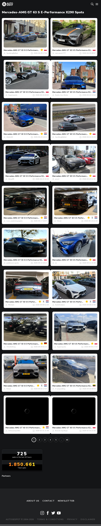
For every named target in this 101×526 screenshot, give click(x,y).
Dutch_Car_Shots (61, 95)
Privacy (72, 519)
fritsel (59, 221)
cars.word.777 (60, 53)
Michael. (11, 305)
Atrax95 (11, 179)
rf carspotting (60, 389)
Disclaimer (88, 519)
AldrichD (9, 137)
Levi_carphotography (14, 221)
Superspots (12, 95)
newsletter (66, 500)
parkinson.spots (12, 263)
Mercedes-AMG (10, 50)
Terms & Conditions (50, 519)
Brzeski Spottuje (61, 431)
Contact (48, 500)
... (61, 440)
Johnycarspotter (14, 431)
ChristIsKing (11, 347)
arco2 (57, 179)
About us (33, 500)
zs (56, 263)
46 (67, 440)
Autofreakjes (60, 305)
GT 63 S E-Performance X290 (31, 50)
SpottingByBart (12, 53)
